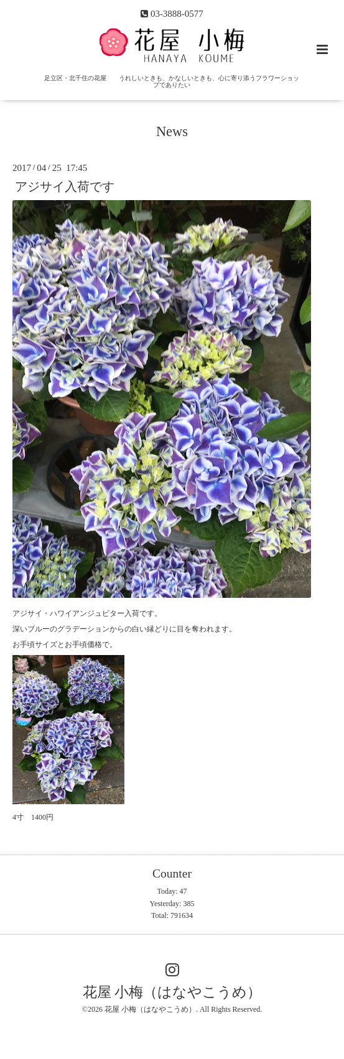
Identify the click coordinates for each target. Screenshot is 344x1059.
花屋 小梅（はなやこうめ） (172, 992)
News (172, 131)
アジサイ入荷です (64, 186)
